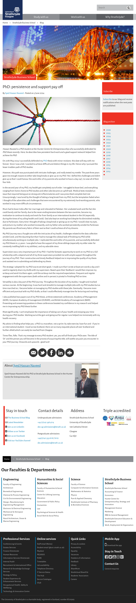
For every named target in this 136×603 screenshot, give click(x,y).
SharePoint (75, 569)
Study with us (41, 17)
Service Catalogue (44, 579)
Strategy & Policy (10, 575)
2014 (108, 168)
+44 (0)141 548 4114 (46, 422)
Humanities (42, 505)
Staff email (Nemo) (44, 544)
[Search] (115, 8)
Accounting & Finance (114, 492)
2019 (108, 152)
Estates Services (9, 548)
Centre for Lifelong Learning (48, 495)
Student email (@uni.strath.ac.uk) (50, 548)
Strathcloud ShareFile (79, 572)
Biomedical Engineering (12, 491)
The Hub (40, 576)
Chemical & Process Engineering (16, 495)
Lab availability (43, 565)
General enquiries (112, 569)
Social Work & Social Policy (48, 516)
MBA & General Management (116, 515)
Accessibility (76, 548)
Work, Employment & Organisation (119, 525)
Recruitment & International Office (17, 565)
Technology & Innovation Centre (16, 591)
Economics (109, 495)
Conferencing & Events (12, 544)
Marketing (109, 512)
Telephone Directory (45, 569)
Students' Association (79, 576)
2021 (108, 146)
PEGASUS (41, 555)
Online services (46, 539)
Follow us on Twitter (16, 431)
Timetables (41, 562)
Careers (74, 579)
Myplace (40, 551)
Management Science (113, 508)
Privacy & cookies (78, 544)
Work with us (78, 17)
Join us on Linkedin (16, 427)
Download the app (113, 545)
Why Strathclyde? (114, 17)
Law (38, 509)
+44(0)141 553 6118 (45, 438)
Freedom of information (80, 558)
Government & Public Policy (48, 502)
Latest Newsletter (15, 422)
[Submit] (128, 7)
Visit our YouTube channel (19, 440)
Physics (74, 495)
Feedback (74, 562)
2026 (108, 130)
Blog (42, 23)
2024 (108, 136)
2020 (108, 149)
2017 (108, 158)
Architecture (8, 488)
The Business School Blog (19, 418)
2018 (108, 155)
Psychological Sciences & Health (50, 512)
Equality (74, 551)
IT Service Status (43, 572)
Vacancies (75, 555)
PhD (45, 161)
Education (41, 498)
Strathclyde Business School (23, 23)
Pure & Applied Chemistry (81, 498)
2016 (108, 162)
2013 (108, 171)
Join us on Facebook (16, 436)
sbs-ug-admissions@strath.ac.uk (52, 427)
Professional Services (16, 539)
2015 (108, 165)
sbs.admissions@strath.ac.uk (50, 443)
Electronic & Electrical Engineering (17, 508)
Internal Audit (8, 562)
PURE (39, 558)
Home (5, 23)
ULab (39, 583)
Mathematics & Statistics (81, 491)
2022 (108, 143)
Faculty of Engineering (12, 484)
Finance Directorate (11, 551)
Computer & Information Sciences (84, 488)
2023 (108, 139)
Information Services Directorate (16, 558)
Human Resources (10, 555)
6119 (56, 438)
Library (73, 565)
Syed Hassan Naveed (14, 93)
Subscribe (107, 99)
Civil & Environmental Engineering (17, 498)
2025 (108, 133)
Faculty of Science (78, 484)
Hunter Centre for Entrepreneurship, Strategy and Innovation (117, 501)
